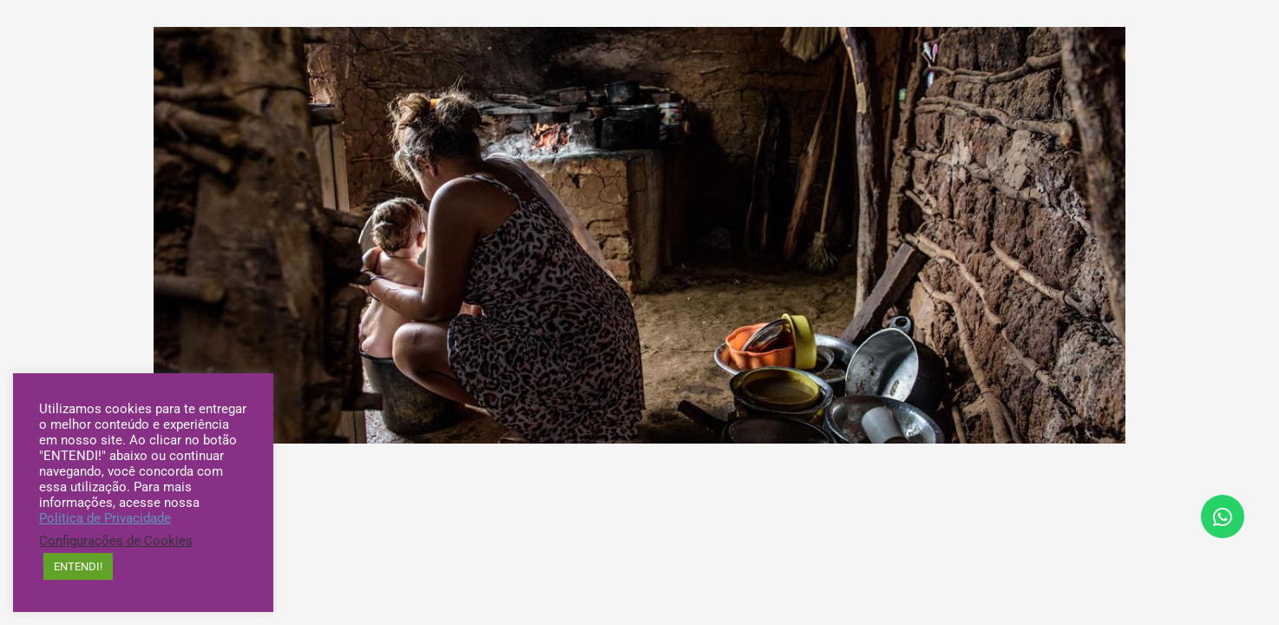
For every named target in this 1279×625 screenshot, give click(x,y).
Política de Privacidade (105, 518)
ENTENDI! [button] (78, 566)
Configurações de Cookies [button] (116, 541)
